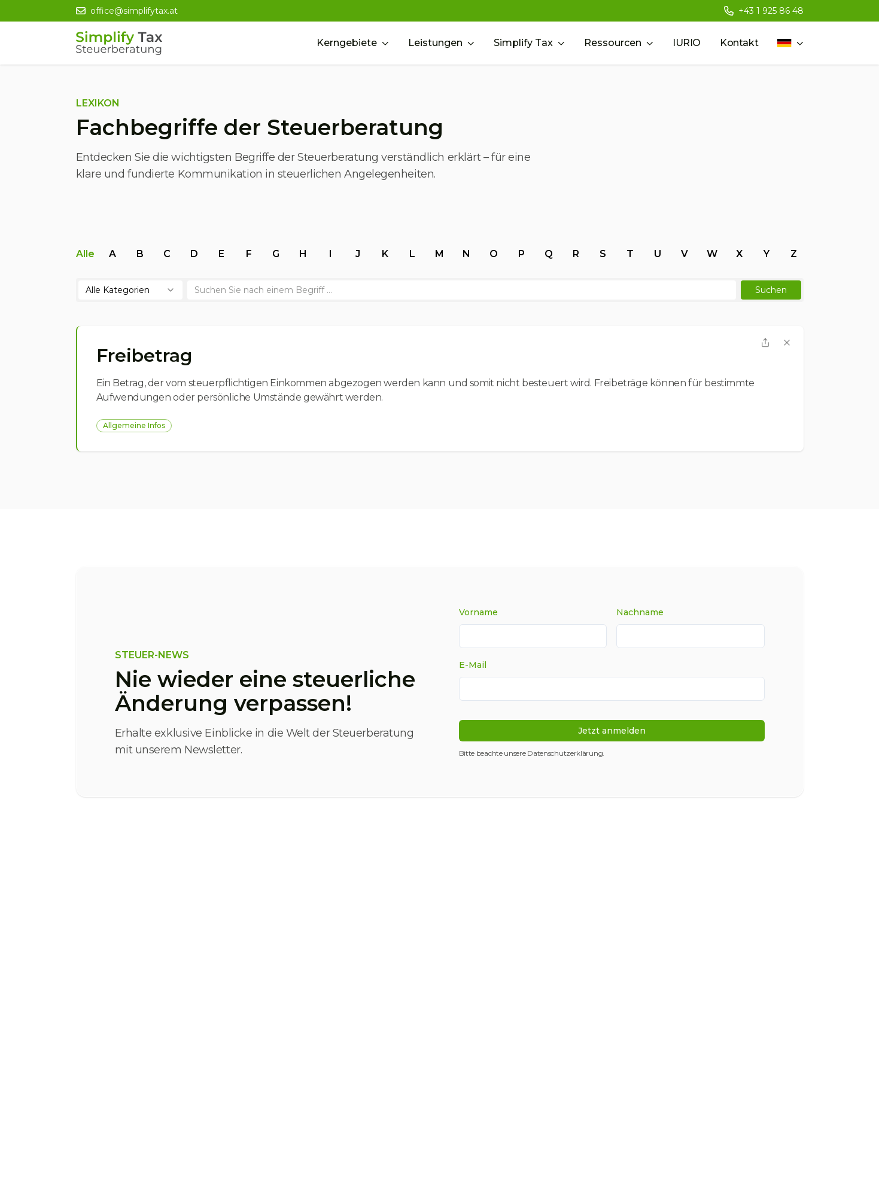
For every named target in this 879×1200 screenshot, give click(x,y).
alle (85, 253)
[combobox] (130, 290)
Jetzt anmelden (612, 730)
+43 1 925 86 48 (771, 10)
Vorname (478, 612)
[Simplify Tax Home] (119, 43)
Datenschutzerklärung (565, 753)
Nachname (640, 612)
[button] (771, 290)
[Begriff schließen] (786, 342)
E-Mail (472, 664)
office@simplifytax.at (134, 10)
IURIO (687, 42)
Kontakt (739, 42)
